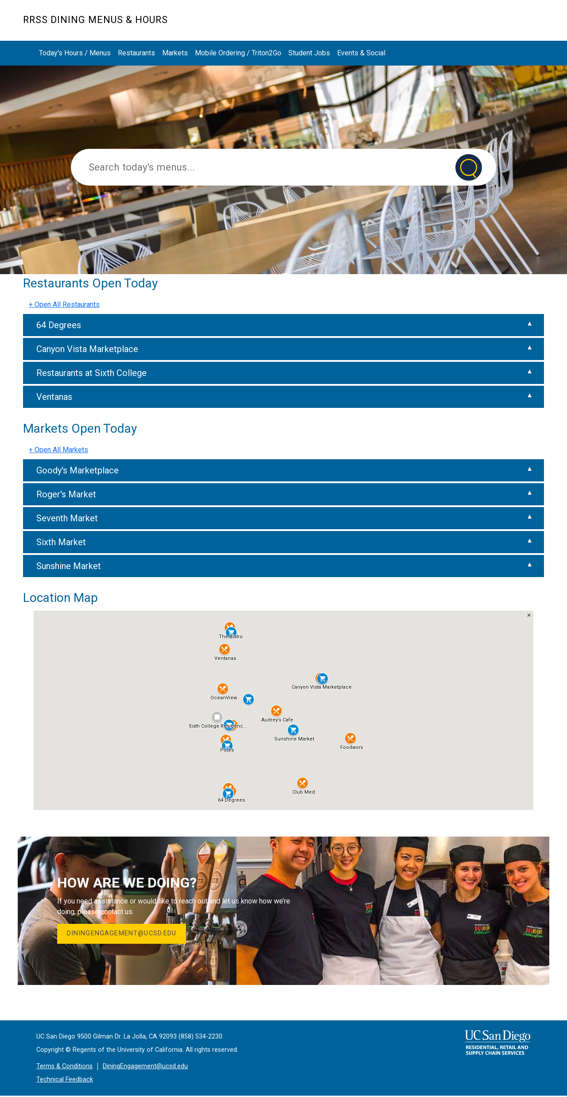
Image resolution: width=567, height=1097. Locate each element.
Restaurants (136, 53)
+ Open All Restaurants (64, 304)
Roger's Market (66, 494)
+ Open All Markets (58, 450)
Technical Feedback (64, 1080)
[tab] (283, 325)
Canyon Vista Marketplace (87, 349)
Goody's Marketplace (77, 470)
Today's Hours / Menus (75, 53)
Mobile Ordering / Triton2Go (238, 53)
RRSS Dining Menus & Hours (95, 19)
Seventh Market (67, 518)
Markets (493, 25)
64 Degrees (58, 325)
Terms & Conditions (64, 1067)
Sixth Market (61, 542)
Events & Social (361, 53)
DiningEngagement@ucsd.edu (123, 934)
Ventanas (54, 397)
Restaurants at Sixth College (91, 373)
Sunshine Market (68, 566)
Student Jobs (309, 53)
